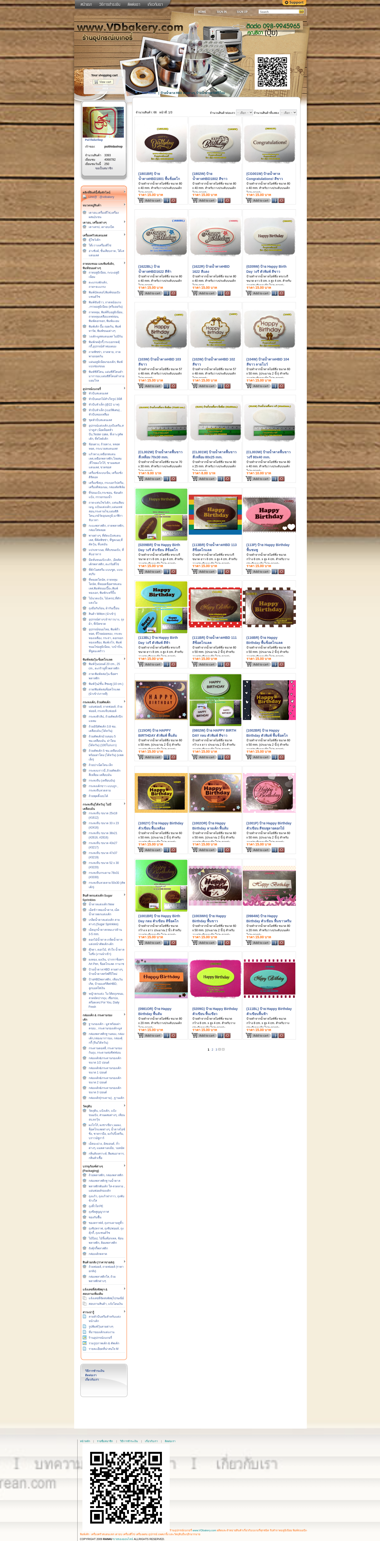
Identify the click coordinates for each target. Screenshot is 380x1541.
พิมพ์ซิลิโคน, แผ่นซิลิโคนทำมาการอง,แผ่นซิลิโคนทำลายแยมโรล (106, 376)
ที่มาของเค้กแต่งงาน (101, 1332)
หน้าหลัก (85, 1441)
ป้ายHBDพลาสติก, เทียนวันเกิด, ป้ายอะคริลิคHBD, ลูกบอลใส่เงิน (106, 984)
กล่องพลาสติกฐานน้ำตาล (104, 1180)
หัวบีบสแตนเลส (98, 393)
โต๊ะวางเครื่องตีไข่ (100, 245)
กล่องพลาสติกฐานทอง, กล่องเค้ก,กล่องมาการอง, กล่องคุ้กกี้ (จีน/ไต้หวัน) (107, 1038)
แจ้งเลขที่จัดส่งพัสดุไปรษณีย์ (106, 1298)
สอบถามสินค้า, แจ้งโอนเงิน (106, 1304)
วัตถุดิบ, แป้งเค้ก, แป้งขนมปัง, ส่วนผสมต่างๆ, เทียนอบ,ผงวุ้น (107, 1115)
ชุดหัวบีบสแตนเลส (100, 420)
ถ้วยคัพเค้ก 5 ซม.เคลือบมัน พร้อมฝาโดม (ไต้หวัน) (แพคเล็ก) (106, 755)
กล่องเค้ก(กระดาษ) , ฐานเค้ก (106, 1098)
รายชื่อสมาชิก (105, 1441)
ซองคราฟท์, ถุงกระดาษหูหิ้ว (106, 1223)
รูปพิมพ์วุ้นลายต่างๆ (101, 1326)
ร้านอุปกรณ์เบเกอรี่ (100, 1337)
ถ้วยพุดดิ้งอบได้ (98, 796)
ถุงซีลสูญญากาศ (99, 1211)
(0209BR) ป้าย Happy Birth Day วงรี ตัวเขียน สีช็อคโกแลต (159, 550)
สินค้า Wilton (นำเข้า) (102, 614)
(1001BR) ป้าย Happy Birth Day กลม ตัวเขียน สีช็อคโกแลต (159, 921)
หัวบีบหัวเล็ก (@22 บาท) (104, 404)
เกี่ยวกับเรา (92, 1379)
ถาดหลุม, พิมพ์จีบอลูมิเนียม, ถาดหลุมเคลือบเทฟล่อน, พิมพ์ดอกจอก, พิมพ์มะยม (106, 317)
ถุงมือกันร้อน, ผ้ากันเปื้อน (104, 608)
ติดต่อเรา (91, 1375)
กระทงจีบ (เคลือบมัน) (102, 780)
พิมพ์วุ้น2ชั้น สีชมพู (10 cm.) (106, 684)
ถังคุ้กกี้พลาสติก (98, 1248)
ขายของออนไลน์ (123, 1539)
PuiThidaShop (94, 139)
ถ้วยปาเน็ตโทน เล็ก (101, 765)
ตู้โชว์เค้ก (94, 240)
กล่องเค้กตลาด (98, 1254)
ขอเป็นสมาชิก (104, 168)
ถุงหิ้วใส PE (96, 1206)
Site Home (149, 93)
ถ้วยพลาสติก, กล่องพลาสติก (106, 1175)
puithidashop (113, 146)
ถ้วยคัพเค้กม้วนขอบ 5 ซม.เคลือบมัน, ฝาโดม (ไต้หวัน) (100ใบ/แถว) (103, 741)
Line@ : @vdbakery (101, 197)
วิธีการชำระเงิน (94, 1371)
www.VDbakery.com (204, 1530)
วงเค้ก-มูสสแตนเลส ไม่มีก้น (106, 336)
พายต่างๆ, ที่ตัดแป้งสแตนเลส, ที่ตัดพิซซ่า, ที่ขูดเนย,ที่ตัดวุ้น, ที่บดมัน (106, 540)
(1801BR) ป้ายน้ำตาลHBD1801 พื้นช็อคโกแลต (159, 179)
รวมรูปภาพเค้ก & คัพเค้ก (104, 1343)
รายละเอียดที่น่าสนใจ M (104, 1349)
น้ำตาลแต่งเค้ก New (101, 904)
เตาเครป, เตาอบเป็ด (101, 227)
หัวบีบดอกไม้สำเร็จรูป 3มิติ (105, 399)
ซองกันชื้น (95, 1217)
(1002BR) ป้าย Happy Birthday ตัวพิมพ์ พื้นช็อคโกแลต (267, 735)
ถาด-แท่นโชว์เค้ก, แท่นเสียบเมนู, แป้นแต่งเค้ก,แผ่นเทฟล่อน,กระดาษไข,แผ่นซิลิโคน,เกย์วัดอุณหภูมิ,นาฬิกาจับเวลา (106, 511)
